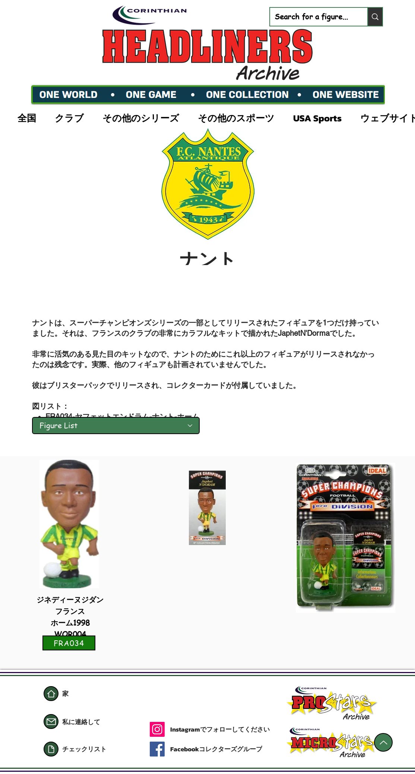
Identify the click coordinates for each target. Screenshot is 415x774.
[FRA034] (68, 643)
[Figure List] (116, 425)
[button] (30, 117)
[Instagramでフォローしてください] (230, 729)
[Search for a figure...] (313, 17)
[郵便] (51, 721)
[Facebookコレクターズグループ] (216, 749)
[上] (383, 742)
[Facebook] (157, 749)
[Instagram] (157, 729)
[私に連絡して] (88, 721)
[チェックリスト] (97, 749)
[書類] (51, 749)
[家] (51, 693)
